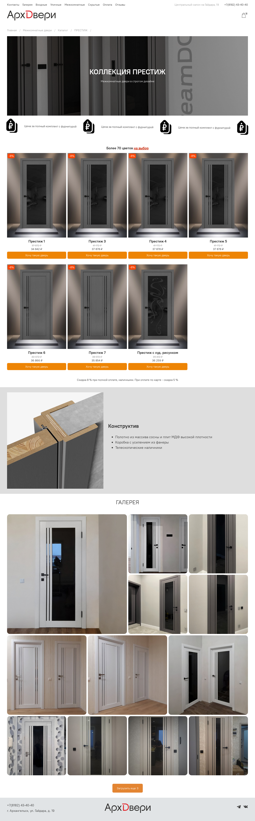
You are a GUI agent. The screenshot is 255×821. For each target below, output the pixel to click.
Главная (12, 30)
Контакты (13, 4)
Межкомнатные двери (37, 30)
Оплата (107, 4)
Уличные (55, 4)
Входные (41, 4)
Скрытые (94, 4)
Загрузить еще (127, 788)
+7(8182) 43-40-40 (236, 4)
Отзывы (120, 4)
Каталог (63, 30)
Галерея (27, 4)
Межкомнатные (75, 4)
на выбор (141, 148)
